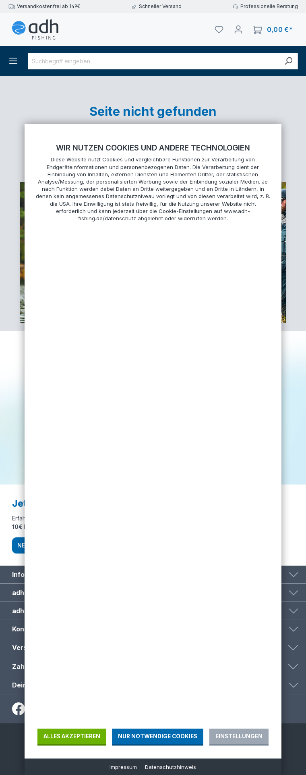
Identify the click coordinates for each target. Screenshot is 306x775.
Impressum (123, 767)
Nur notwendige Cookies (157, 736)
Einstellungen (239, 736)
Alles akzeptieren (71, 736)
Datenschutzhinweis (170, 767)
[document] (153, 435)
